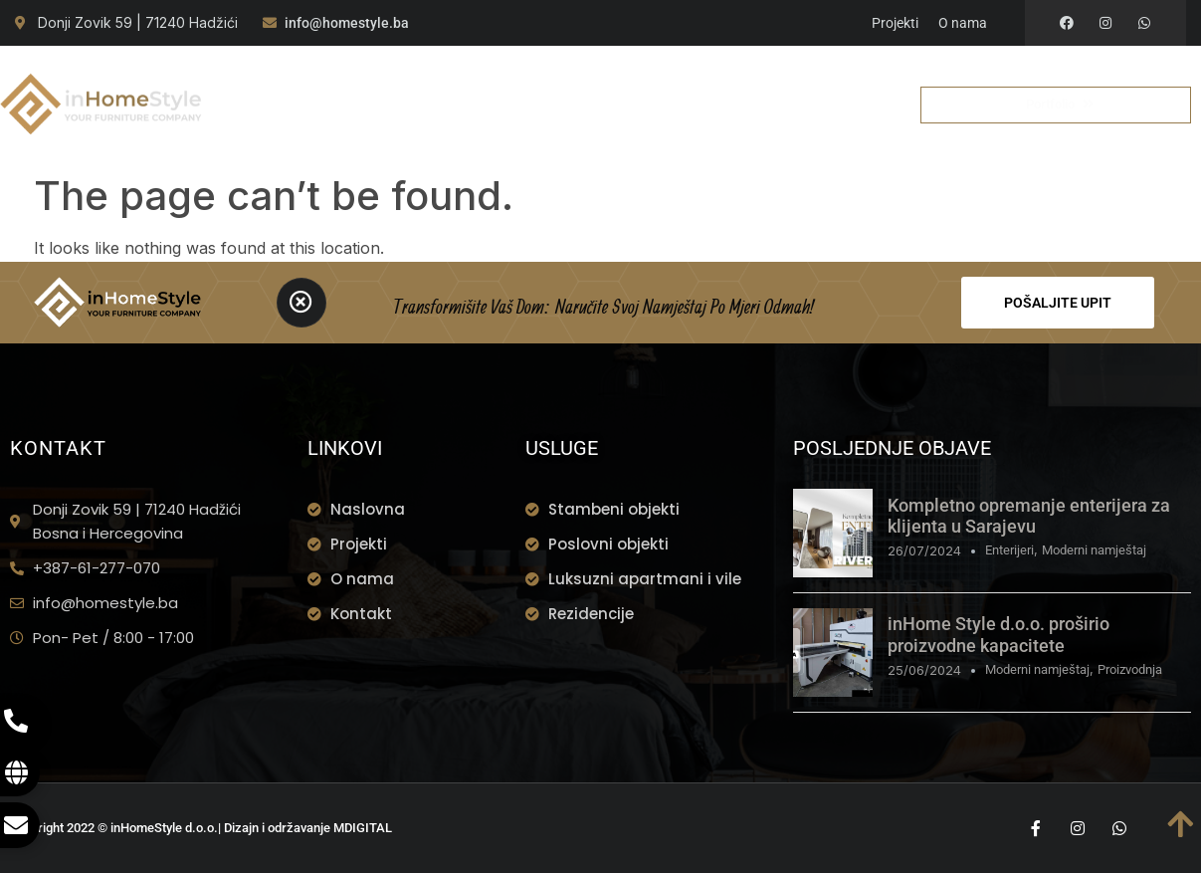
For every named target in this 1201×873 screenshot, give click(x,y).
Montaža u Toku (600, 81)
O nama (387, 81)
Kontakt (540, 127)
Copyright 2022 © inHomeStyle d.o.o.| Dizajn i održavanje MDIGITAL (201, 827)
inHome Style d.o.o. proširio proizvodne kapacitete (998, 634)
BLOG (806, 81)
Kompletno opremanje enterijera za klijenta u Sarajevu (1029, 516)
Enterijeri (1009, 550)
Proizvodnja (1130, 669)
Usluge (476, 81)
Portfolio (726, 81)
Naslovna (295, 81)
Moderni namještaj (1094, 550)
